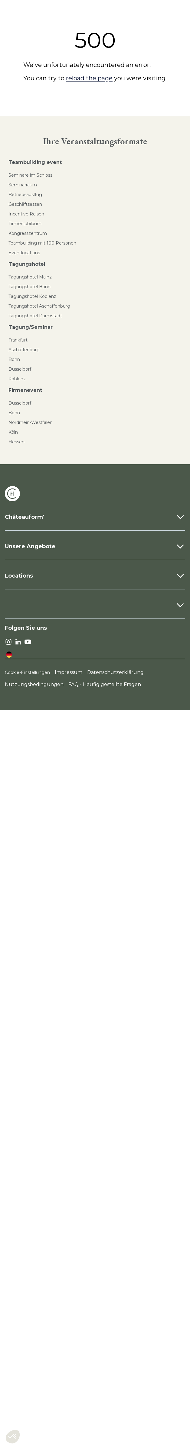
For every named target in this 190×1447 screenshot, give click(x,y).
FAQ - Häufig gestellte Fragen (104, 684)
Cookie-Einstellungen (27, 672)
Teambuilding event (35, 162)
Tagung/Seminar (30, 327)
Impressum (68, 672)
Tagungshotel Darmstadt (35, 315)
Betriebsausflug (25, 194)
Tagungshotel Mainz (30, 277)
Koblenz (17, 379)
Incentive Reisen (26, 214)
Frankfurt (18, 340)
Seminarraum (22, 185)
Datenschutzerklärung (115, 672)
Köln (13, 432)
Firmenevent (25, 390)
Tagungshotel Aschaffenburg (39, 306)
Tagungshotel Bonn (29, 286)
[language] (9, 654)
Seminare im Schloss (30, 175)
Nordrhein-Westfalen (30, 422)
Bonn (14, 359)
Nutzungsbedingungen (34, 684)
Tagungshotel (26, 264)
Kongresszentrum (27, 233)
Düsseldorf (19, 369)
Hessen (16, 442)
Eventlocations (24, 252)
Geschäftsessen (25, 204)
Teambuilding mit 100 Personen (42, 243)
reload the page (89, 78)
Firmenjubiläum (24, 223)
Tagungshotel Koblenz (32, 296)
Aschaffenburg (24, 349)
